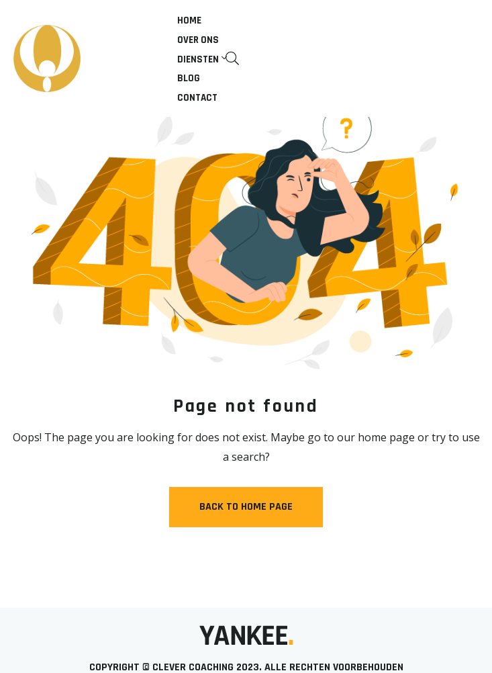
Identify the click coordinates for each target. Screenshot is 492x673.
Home (189, 20)
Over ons (198, 40)
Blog (188, 78)
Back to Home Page (246, 507)
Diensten (198, 59)
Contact (197, 97)
